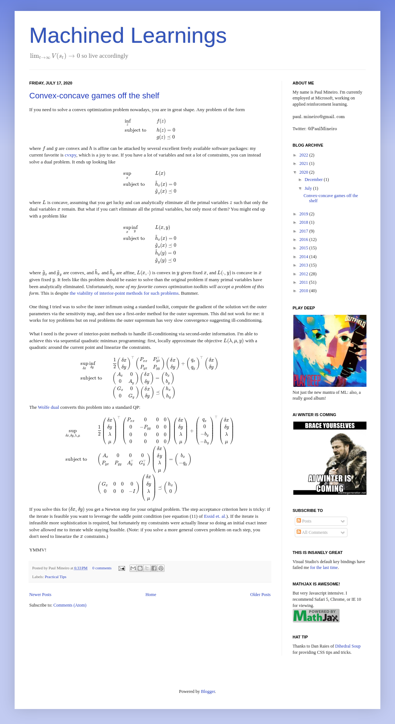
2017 (304, 231)
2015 (304, 247)
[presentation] (55, 55)
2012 (304, 273)
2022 (304, 155)
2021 (304, 163)
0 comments (102, 568)
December (314, 179)
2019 (304, 213)
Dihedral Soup (348, 646)
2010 (304, 290)
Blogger (208, 691)
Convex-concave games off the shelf (94, 95)
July (309, 188)
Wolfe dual (48, 407)
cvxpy (70, 155)
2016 (304, 239)
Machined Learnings (128, 35)
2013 (304, 265)
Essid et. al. (215, 516)
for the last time (324, 567)
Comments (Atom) (69, 605)
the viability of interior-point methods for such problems (124, 293)
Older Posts (260, 594)
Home (151, 594)
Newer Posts (40, 594)
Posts (304, 521)
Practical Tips (55, 576)
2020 (304, 172)
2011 (304, 282)
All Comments (312, 532)
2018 (304, 222)
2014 (304, 256)
